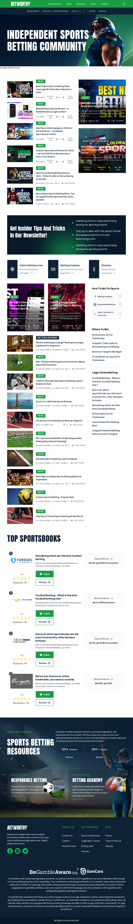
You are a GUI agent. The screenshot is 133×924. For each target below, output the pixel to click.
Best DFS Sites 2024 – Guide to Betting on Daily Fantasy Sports (24, 305)
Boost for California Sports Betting (53, 401)
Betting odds (87, 846)
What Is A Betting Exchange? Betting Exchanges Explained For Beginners (60, 344)
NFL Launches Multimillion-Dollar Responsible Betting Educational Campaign (59, 440)
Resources (46, 11)
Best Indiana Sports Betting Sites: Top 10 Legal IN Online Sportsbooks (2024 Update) (55, 196)
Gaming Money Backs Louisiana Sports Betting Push (65, 305)
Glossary (85, 851)
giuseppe (41, 97)
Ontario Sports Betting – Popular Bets (55, 497)
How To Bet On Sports (95, 141)
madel (12, 328)
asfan (40, 204)
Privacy (108, 835)
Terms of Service (113, 840)
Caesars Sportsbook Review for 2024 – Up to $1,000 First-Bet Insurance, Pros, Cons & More (55, 153)
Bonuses (81, 3)
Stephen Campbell (44, 350)
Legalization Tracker (90, 840)
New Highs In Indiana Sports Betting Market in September (58, 478)
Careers (66, 840)
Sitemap (109, 846)
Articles (105, 3)
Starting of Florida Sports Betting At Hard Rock (59, 516)
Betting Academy (33, 11)
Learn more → (18, 795)
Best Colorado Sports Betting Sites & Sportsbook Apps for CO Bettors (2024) (102, 149)
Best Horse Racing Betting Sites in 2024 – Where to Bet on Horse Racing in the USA (54, 176)
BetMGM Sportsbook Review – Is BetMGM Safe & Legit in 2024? (52, 110)
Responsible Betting (61, 11)
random (92, 11)
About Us (74, 11)
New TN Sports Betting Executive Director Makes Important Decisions (60, 363)
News (93, 3)
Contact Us (67, 835)
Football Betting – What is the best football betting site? (106, 381)
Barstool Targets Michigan (107, 351)
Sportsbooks (55, 3)
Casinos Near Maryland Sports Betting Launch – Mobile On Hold (60, 382)
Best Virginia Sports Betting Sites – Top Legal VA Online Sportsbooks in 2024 (53, 89)
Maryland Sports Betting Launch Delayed (56, 458)
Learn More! (108, 273)
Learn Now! (67, 273)
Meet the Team (69, 846)
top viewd (102, 11)
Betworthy (70, 920)
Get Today (26, 273)
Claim (45, 574)
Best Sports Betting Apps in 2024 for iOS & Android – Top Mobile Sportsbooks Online (54, 131)
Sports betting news (90, 835)
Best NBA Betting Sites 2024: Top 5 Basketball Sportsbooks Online (100, 105)
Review (44, 582)
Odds (69, 3)
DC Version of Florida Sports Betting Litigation (59, 420)
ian (39, 425)
